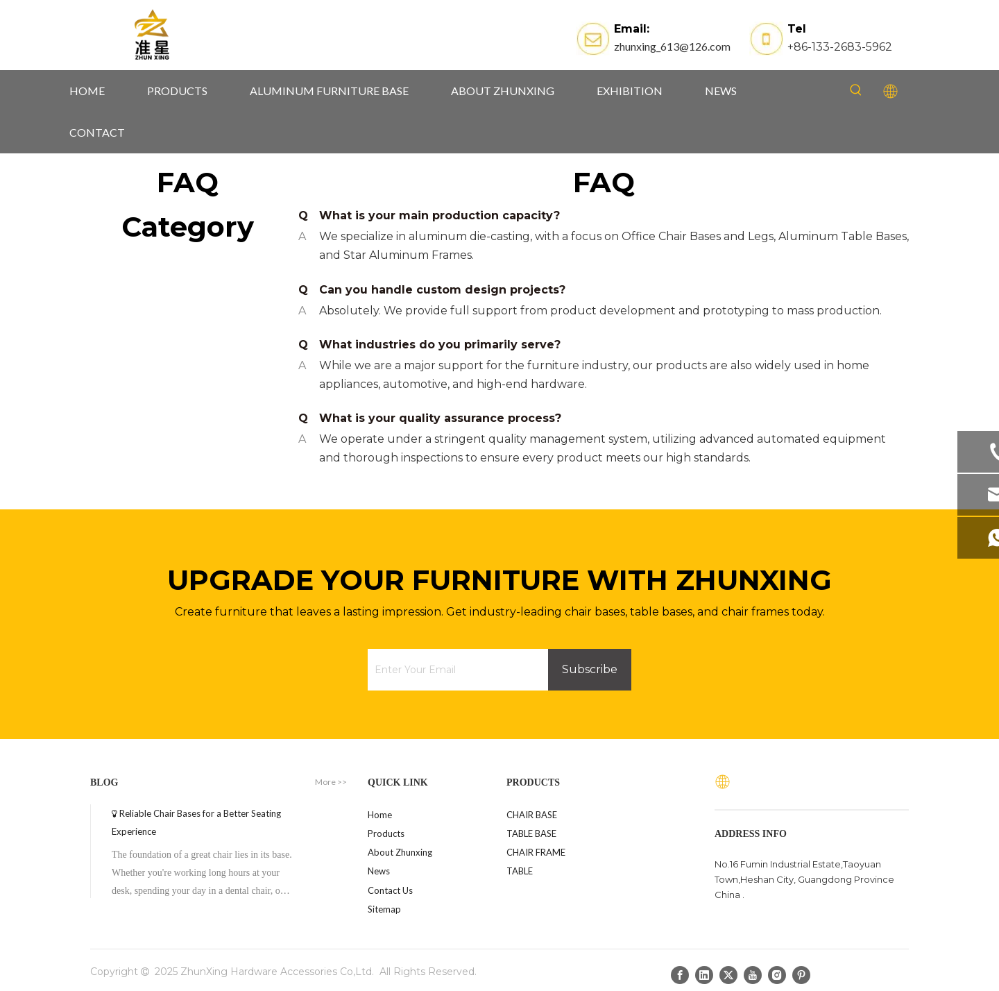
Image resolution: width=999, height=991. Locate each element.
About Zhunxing (400, 852)
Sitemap (384, 909)
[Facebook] (680, 974)
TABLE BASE (531, 833)
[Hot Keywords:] (856, 90)
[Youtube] (753, 974)
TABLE (519, 870)
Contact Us (390, 890)
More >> (331, 782)
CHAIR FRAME (535, 852)
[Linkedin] (704, 974)
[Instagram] (777, 974)
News (379, 870)
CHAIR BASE (531, 814)
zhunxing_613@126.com (672, 46)
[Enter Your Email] (454, 670)
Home (380, 814)
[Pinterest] (801, 974)
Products (386, 833)
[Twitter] (728, 974)
